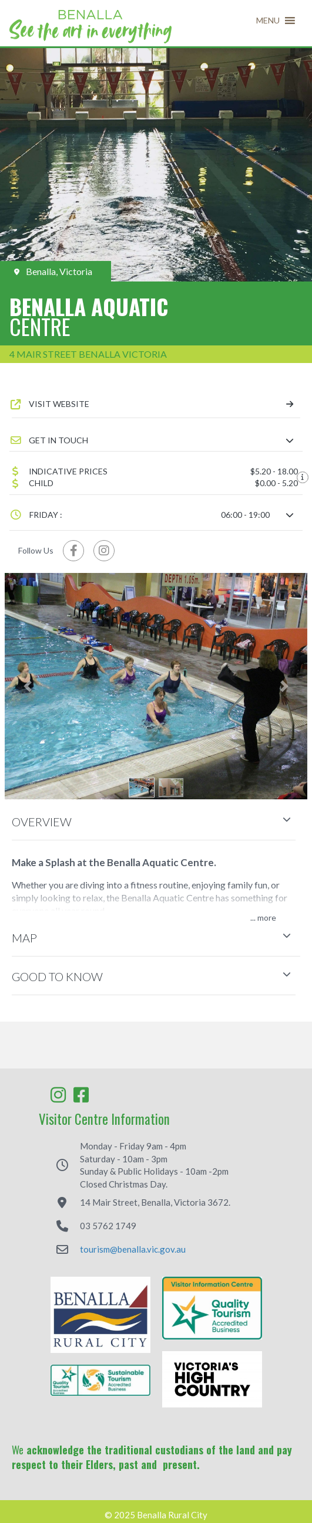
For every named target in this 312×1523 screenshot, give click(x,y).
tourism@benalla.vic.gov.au (133, 1249)
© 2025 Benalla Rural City (156, 1515)
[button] (268, 20)
